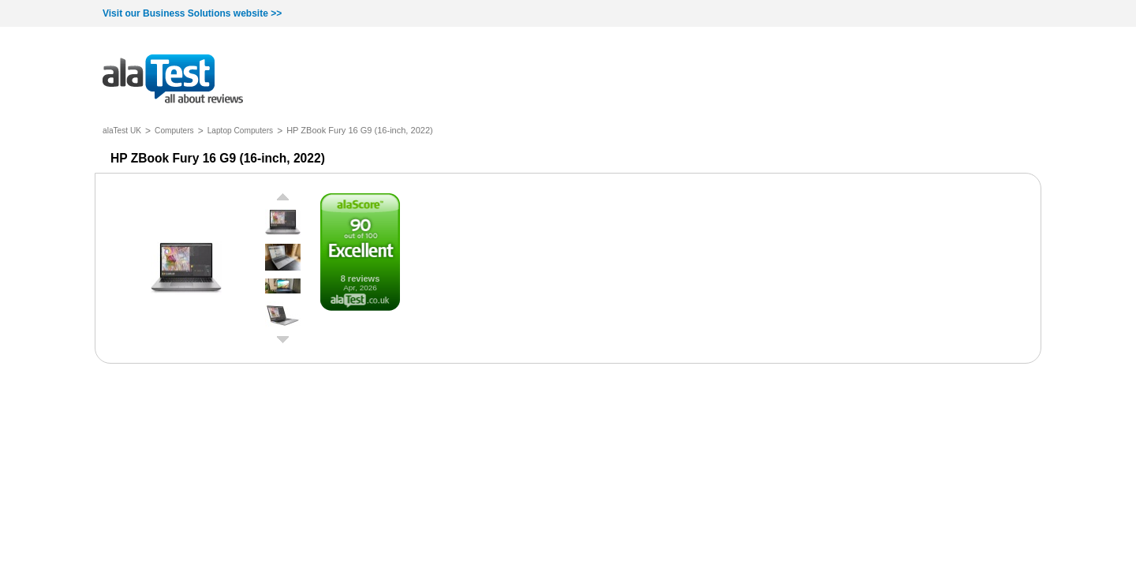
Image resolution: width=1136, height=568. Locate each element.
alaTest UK (122, 130)
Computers (174, 130)
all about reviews (173, 80)
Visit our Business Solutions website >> (192, 13)
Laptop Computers (240, 130)
